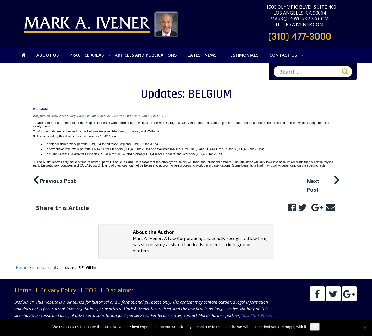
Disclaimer (119, 290)
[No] (365, 327)
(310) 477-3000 (299, 36)
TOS (90, 290)
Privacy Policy (58, 290)
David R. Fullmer (256, 315)
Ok (314, 327)
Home (23, 290)
